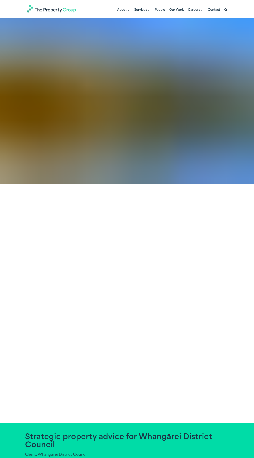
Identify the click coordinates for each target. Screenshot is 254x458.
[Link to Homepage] (51, 9)
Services (142, 10)
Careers (196, 10)
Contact (214, 9)
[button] (226, 10)
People (160, 9)
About (123, 10)
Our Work (176, 9)
